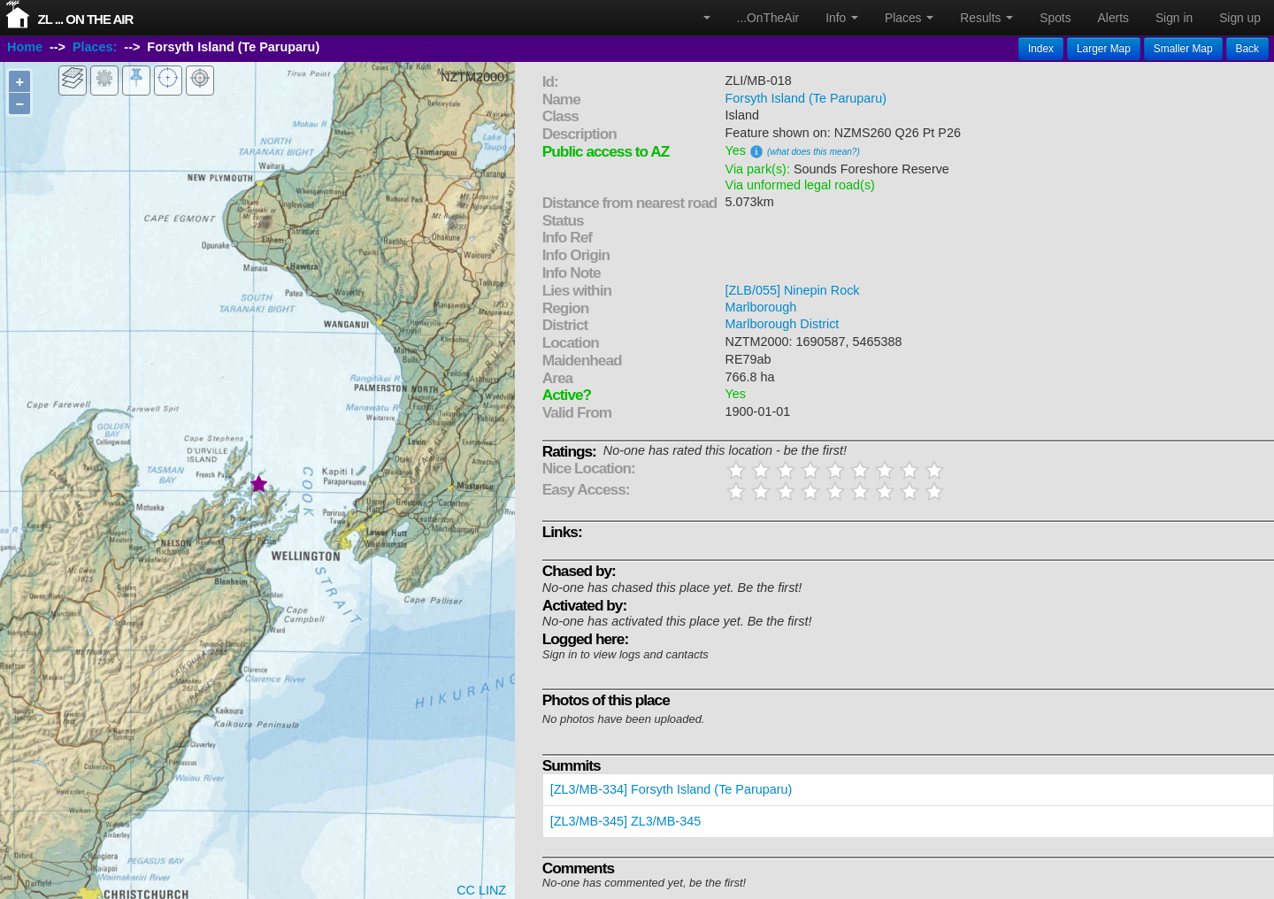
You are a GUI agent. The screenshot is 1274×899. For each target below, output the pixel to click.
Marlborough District (782, 324)
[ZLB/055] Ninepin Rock (792, 290)
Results (986, 18)
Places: (95, 47)
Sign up (1240, 18)
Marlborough (761, 307)
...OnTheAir (768, 18)
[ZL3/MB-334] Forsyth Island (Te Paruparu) (671, 789)
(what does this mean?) (813, 152)
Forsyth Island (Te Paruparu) (805, 98)
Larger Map (1104, 48)
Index (1041, 48)
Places (909, 18)
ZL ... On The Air (86, 19)
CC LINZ (481, 890)
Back (1247, 48)
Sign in (1174, 18)
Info (841, 18)
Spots (1055, 18)
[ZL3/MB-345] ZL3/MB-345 (625, 821)
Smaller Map (1183, 48)
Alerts (1113, 18)
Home (24, 47)
